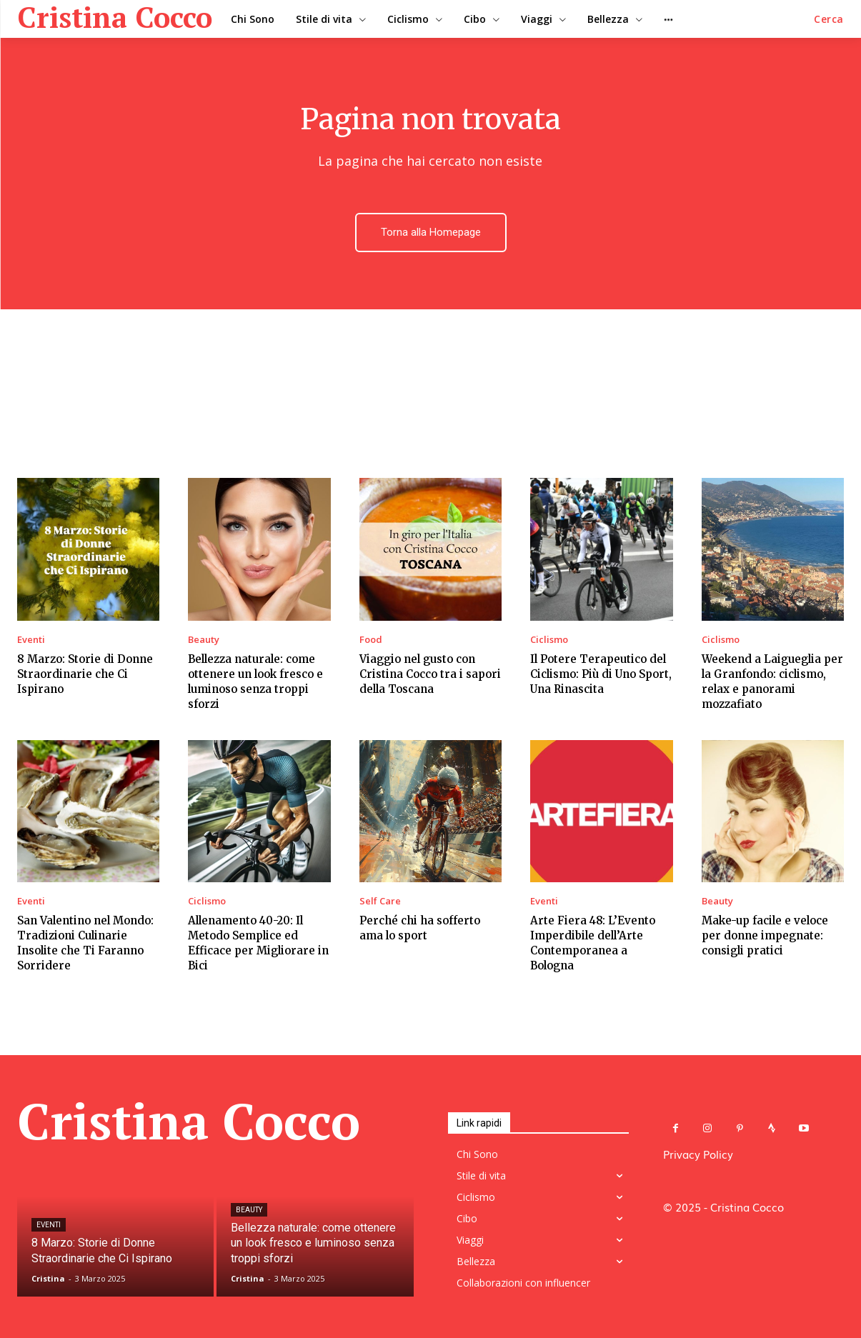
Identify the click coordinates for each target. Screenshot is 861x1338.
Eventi (31, 639)
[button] (829, 19)
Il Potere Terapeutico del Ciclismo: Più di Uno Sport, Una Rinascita (601, 674)
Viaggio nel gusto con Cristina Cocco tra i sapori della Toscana (430, 674)
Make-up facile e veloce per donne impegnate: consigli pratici (765, 935)
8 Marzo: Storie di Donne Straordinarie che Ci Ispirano (85, 674)
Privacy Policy (698, 1154)
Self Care (380, 901)
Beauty (203, 639)
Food (370, 639)
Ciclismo (549, 639)
